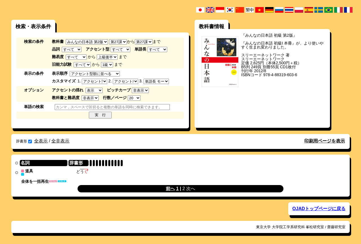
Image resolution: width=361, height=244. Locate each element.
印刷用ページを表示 (324, 141)
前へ (170, 188)
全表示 (41, 141)
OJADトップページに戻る (318, 208)
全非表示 (60, 141)
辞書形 (24, 141)
